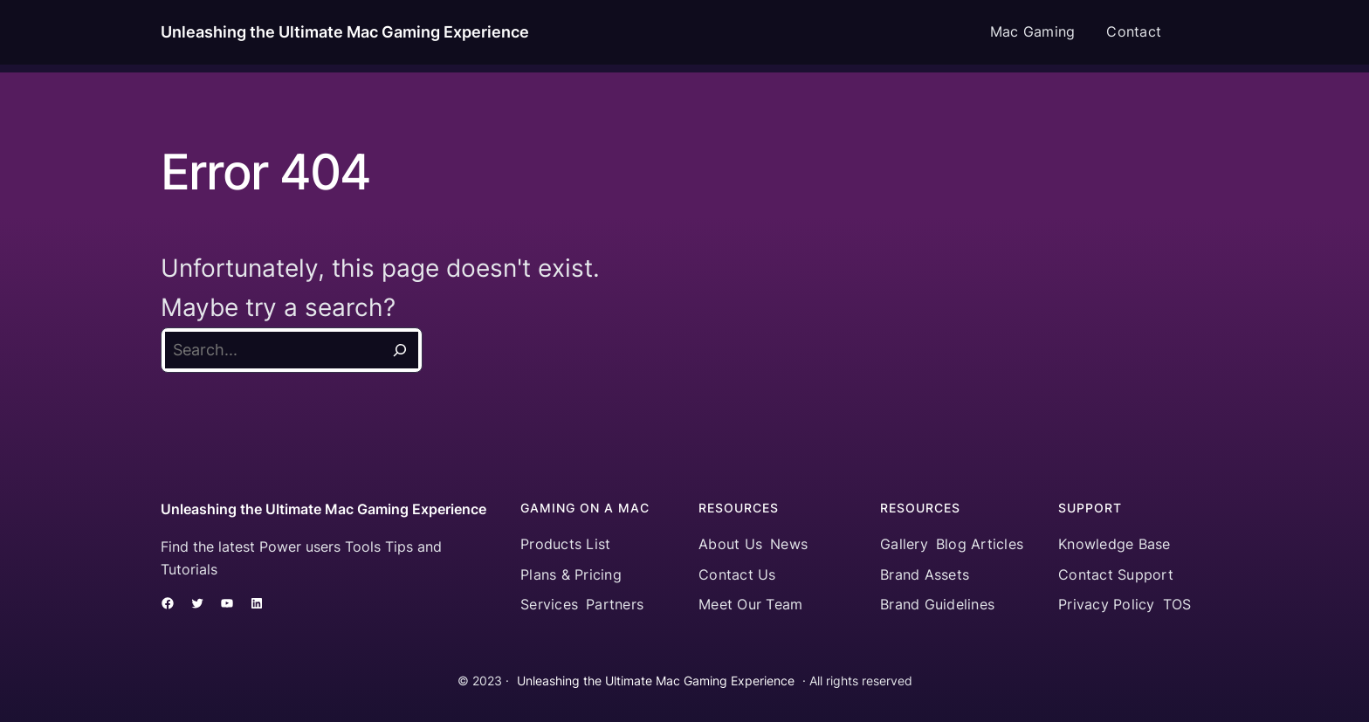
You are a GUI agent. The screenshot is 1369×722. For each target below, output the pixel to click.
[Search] (400, 350)
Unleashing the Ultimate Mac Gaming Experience (345, 32)
